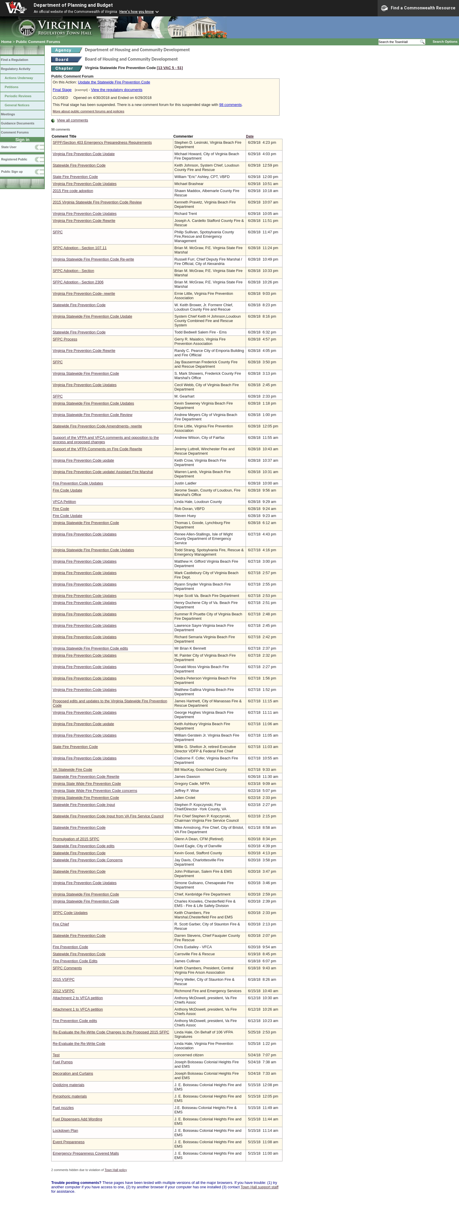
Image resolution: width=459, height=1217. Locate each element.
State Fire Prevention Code (75, 176)
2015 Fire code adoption (73, 191)
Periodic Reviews (18, 96)
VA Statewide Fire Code (72, 769)
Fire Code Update (67, 490)
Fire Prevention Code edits (75, 1021)
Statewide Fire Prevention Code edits (83, 846)
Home (6, 42)
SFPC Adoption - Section (73, 270)
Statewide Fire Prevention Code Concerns (88, 860)
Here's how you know (136, 12)
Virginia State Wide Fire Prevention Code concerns (95, 790)
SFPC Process (65, 339)
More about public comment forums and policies (88, 111)
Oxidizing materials (68, 1085)
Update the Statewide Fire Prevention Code (114, 82)
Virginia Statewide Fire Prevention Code (86, 373)
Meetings (8, 114)
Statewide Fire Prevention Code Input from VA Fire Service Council (108, 816)
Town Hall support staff (259, 1187)
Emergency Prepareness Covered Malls (86, 1153)
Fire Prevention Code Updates (78, 483)
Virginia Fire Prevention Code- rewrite (84, 293)
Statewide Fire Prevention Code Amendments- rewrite (97, 426)
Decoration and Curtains (73, 1073)
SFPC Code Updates (70, 912)
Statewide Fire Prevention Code (79, 165)
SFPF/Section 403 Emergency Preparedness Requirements (102, 142)
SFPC (58, 232)
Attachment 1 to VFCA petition (78, 1009)
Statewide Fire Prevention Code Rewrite (86, 776)
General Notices (17, 105)
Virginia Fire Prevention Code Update (84, 154)
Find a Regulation (14, 59)
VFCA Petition (64, 501)
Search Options (445, 41)
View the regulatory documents (116, 90)
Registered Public (14, 159)
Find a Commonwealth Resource (418, 8)
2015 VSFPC (64, 979)
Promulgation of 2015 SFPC (76, 839)
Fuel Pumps (63, 1062)
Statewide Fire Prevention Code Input (84, 804)
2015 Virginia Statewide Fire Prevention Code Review (97, 202)
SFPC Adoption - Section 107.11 (80, 248)
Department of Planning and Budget (73, 5)
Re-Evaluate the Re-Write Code (79, 1043)
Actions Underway (19, 78)
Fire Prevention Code (70, 947)
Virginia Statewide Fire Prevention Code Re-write (93, 259)
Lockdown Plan (65, 1130)
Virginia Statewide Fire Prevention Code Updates (93, 403)
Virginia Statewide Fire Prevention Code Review (92, 414)
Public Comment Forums (38, 42)
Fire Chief (61, 924)
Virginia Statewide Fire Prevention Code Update (92, 316)
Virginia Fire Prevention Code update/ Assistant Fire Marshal (103, 472)
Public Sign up (12, 171)
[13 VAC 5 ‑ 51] (170, 68)
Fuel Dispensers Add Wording (77, 1119)
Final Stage (62, 90)
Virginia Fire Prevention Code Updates (85, 184)
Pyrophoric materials (70, 1096)
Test (56, 1055)
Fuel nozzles (63, 1107)
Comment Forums (15, 132)
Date (250, 136)
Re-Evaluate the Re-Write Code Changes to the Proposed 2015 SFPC (111, 1032)
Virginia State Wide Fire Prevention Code (87, 783)
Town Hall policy (116, 1170)
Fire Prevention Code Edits (75, 961)
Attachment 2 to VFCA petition (78, 998)
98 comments (230, 104)
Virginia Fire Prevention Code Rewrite (84, 220)
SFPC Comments (67, 968)
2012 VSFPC (64, 991)
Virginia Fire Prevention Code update (83, 460)
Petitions (11, 87)
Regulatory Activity (15, 69)
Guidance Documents (17, 123)
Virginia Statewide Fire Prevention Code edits (90, 648)
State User (8, 147)
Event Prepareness (69, 1142)
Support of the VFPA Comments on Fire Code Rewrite (97, 449)
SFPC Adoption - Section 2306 (78, 282)
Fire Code (61, 508)
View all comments (72, 120)
